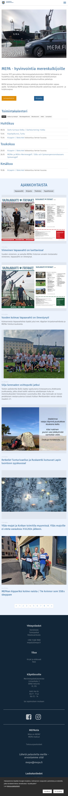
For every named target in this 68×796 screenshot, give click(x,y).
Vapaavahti (19, 191)
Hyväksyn (47, 791)
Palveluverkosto (34, 635)
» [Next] (51, 606)
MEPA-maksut (34, 737)
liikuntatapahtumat (25, 116)
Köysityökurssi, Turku (16, 134)
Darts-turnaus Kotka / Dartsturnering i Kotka (26, 130)
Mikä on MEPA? (34, 734)
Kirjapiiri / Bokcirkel (16, 138)
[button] (64, 2)
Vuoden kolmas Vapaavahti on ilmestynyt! (25, 317)
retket (42, 116)
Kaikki (4, 116)
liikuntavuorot (35, 116)
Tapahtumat (48, 191)
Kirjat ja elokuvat (34, 659)
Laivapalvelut (9, 98)
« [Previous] (16, 606)
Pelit (34, 662)
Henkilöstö (34, 630)
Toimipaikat (34, 632)
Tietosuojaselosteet (34, 744)
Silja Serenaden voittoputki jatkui (21, 384)
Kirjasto (39, 98)
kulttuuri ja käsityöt (12, 116)
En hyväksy (58, 791)
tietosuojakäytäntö (13, 786)
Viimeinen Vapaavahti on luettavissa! (22, 250)
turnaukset (49, 116)
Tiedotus (38, 191)
